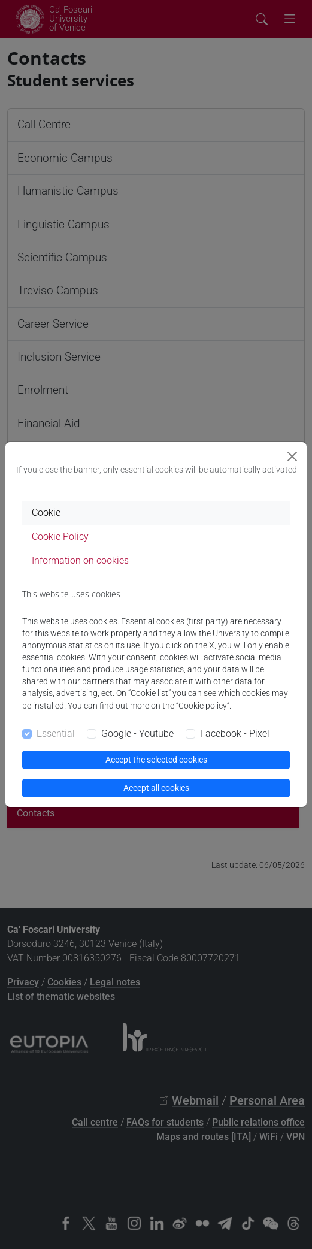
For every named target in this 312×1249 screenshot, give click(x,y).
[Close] (292, 456)
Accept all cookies (156, 788)
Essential (56, 733)
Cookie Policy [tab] (60, 536)
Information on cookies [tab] (80, 560)
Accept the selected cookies (156, 759)
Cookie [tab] (46, 512)
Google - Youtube (137, 733)
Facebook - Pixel (234, 733)
